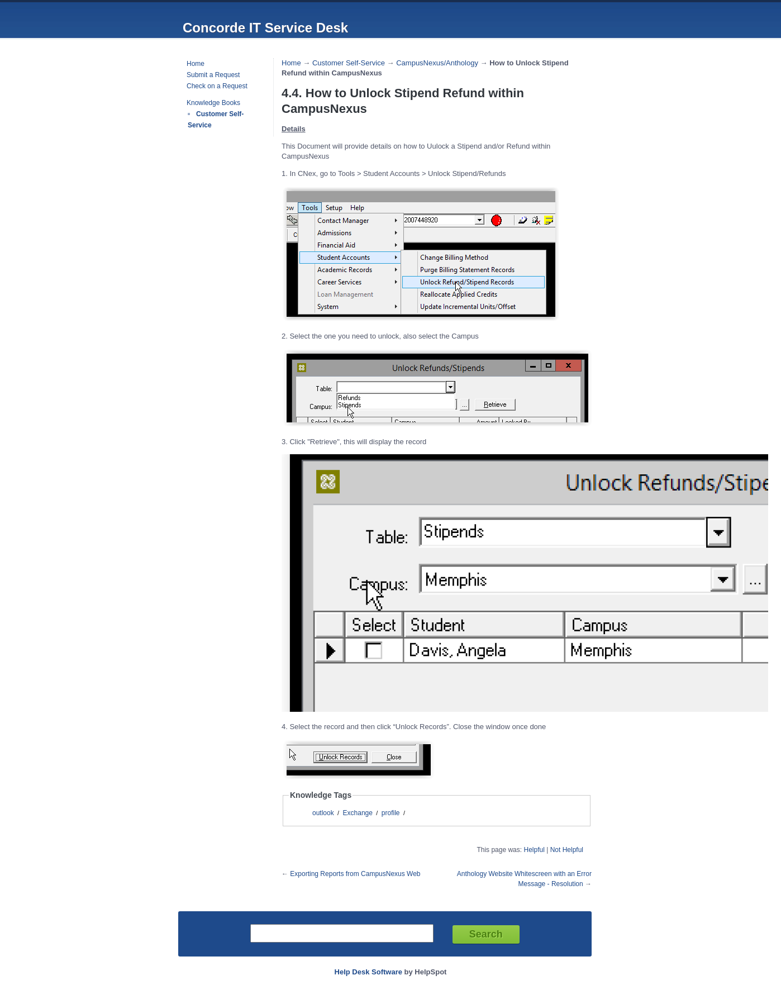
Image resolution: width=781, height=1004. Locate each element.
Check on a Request (217, 86)
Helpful (533, 850)
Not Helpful (566, 850)
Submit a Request (213, 75)
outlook (323, 813)
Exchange (358, 813)
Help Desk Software (368, 972)
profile (391, 813)
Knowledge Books (213, 103)
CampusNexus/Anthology (437, 63)
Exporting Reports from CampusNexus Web (355, 874)
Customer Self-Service (348, 63)
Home (195, 64)
